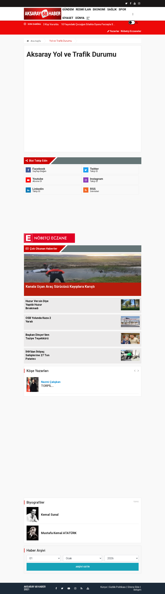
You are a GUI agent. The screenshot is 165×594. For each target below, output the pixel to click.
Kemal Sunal (50, 514)
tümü (136, 501)
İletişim (137, 589)
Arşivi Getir (83, 566)
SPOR (122, 9)
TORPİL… (47, 385)
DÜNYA (79, 18)
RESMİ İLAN (83, 9)
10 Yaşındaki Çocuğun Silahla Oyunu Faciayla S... (94, 24)
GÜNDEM (68, 9)
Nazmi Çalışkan (50, 382)
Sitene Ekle (133, 587)
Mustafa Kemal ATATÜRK (58, 533)
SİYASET (67, 18)
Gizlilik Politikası (117, 587)
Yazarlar (113, 31)
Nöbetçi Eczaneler (131, 31)
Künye (103, 587)
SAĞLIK (112, 9)
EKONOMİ (99, 9)
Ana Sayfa (34, 41)
